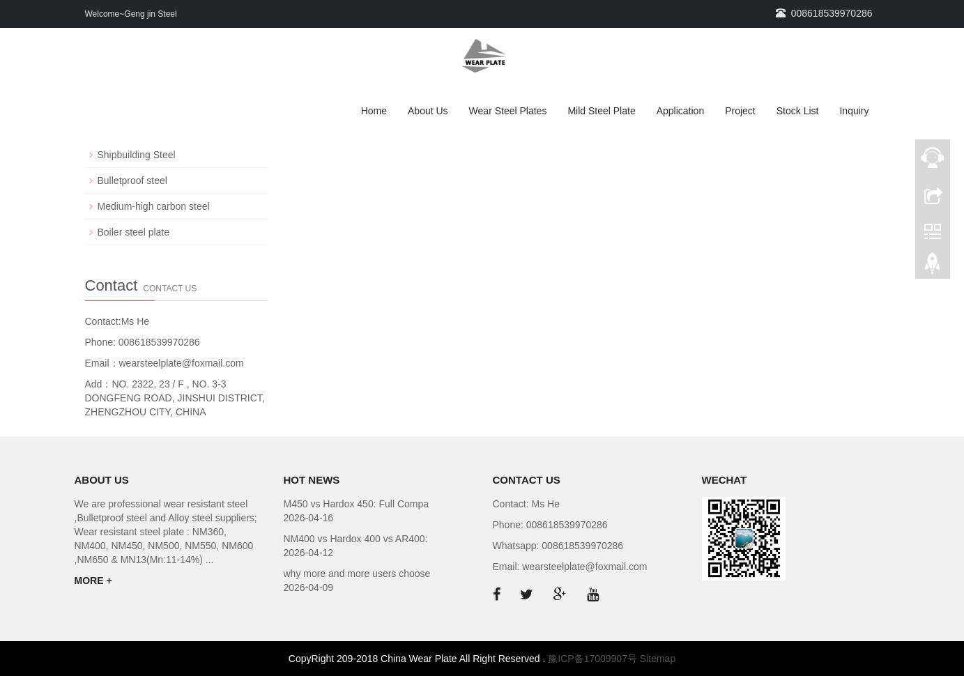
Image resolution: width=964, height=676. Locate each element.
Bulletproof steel (132, 180)
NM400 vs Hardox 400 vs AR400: (356, 538)
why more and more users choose (357, 573)
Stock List (797, 110)
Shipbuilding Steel (137, 154)
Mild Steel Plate (601, 110)
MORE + (93, 580)
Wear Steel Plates (508, 110)
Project (740, 110)
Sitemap (657, 658)
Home (374, 110)
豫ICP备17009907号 (592, 658)
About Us (428, 110)
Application (681, 110)
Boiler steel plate (134, 232)
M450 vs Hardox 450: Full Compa (356, 503)
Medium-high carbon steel (154, 206)
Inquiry (854, 110)
